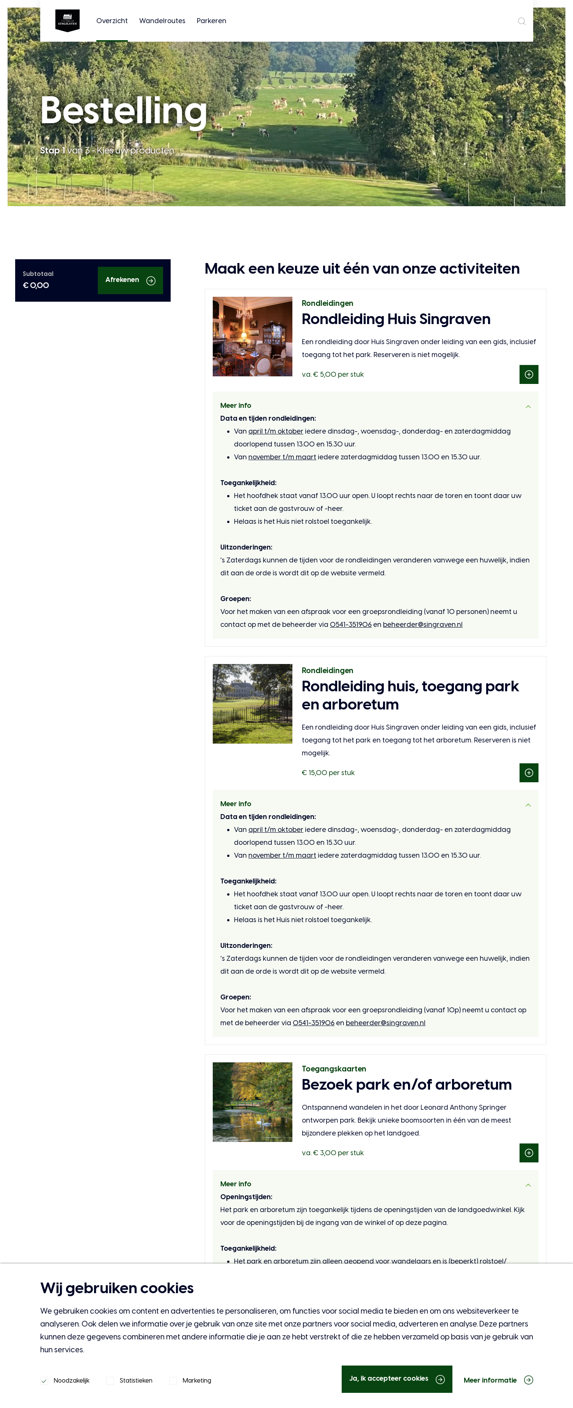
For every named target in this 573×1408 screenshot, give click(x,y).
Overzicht (111, 29)
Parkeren (211, 21)
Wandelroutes (162, 21)
